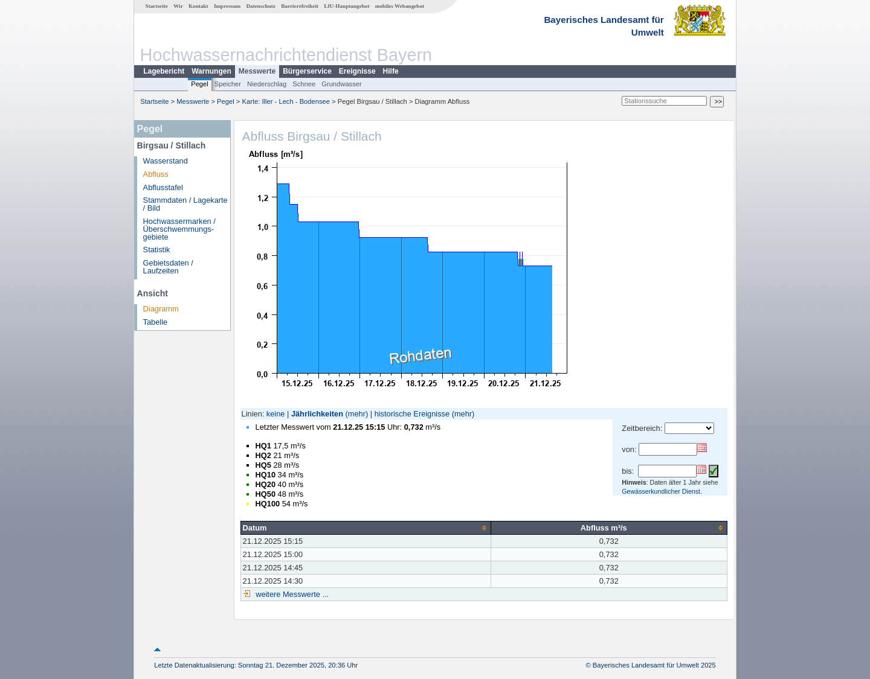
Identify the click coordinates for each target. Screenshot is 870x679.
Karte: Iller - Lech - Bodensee (286, 101)
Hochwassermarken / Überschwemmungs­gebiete (179, 229)
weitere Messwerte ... (291, 594)
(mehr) (357, 413)
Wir (178, 6)
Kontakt (198, 6)
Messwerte (257, 71)
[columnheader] (365, 527)
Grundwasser (341, 84)
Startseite (157, 6)
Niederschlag (266, 84)
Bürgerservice (307, 71)
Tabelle (155, 322)
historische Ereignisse (412, 413)
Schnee (303, 84)
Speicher (227, 84)
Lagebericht (163, 71)
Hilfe (391, 71)
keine (275, 413)
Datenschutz (261, 6)
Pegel (199, 84)
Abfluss (156, 174)
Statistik (156, 249)
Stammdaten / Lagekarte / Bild (185, 204)
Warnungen (211, 71)
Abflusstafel (163, 187)
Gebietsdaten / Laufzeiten (168, 266)
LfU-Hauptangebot (346, 6)
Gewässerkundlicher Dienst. (662, 491)
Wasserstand (165, 160)
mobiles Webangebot (399, 6)
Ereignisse (357, 71)
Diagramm (161, 308)
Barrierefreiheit (299, 6)
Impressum (227, 6)
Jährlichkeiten (317, 413)
